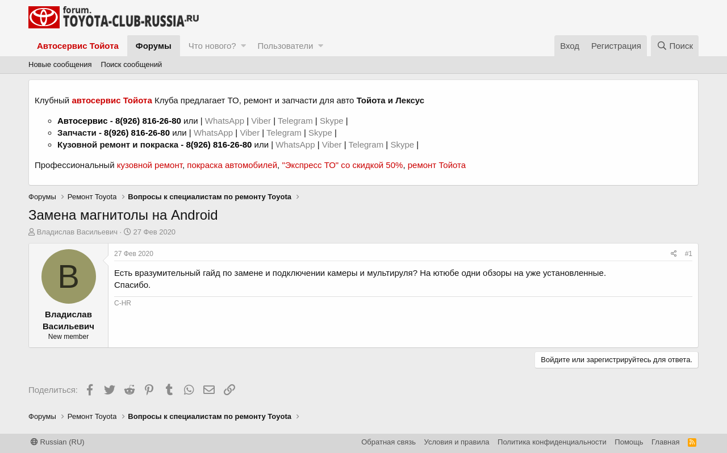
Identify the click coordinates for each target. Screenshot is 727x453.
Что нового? (212, 46)
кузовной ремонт (149, 165)
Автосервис (82, 120)
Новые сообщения (60, 64)
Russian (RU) (58, 442)
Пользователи (285, 46)
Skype (333, 120)
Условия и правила (457, 442)
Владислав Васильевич (77, 232)
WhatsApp (225, 120)
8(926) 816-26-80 (148, 120)
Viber (261, 120)
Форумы (154, 46)
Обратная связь (388, 442)
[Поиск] (675, 45)
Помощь (629, 442)
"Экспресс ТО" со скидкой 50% (342, 165)
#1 (688, 254)
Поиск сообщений (131, 64)
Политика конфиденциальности (552, 442)
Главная (665, 442)
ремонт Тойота (437, 165)
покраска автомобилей (232, 165)
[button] (243, 45)
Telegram (296, 120)
